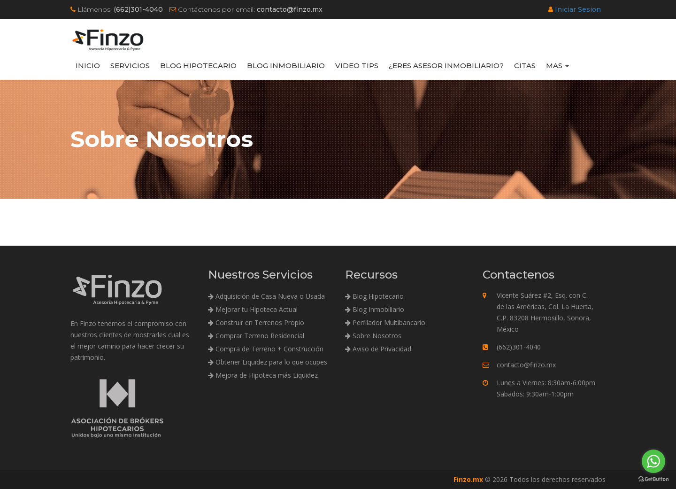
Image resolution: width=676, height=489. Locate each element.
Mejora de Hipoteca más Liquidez (263, 375)
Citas (525, 65)
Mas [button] (557, 65)
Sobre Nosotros (373, 335)
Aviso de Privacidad (378, 348)
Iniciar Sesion (578, 9)
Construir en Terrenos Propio (256, 322)
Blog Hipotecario (198, 65)
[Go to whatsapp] (653, 461)
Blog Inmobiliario (286, 65)
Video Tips (356, 65)
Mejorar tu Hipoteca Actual (253, 309)
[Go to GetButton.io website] (653, 479)
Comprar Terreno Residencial (256, 335)
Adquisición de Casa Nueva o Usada (266, 296)
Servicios (130, 65)
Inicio (88, 65)
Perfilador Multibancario (385, 322)
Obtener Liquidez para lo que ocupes (267, 361)
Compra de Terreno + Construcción (265, 348)
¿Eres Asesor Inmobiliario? (446, 65)
